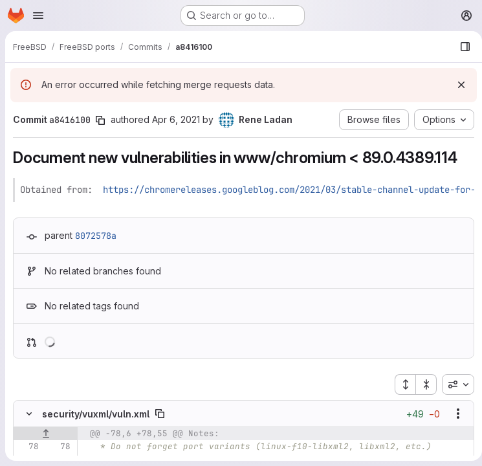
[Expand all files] (399, 384)
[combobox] (453, 384)
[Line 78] (28, 446)
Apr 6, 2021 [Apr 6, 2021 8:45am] (176, 119)
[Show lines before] (46, 433)
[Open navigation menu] (38, 15)
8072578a (95, 235)
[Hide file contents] (29, 413)
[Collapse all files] (421, 384)
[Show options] (453, 413)
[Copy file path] (160, 413)
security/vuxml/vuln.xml (95, 413)
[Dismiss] (456, 85)
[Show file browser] (460, 46)
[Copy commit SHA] (100, 120)
